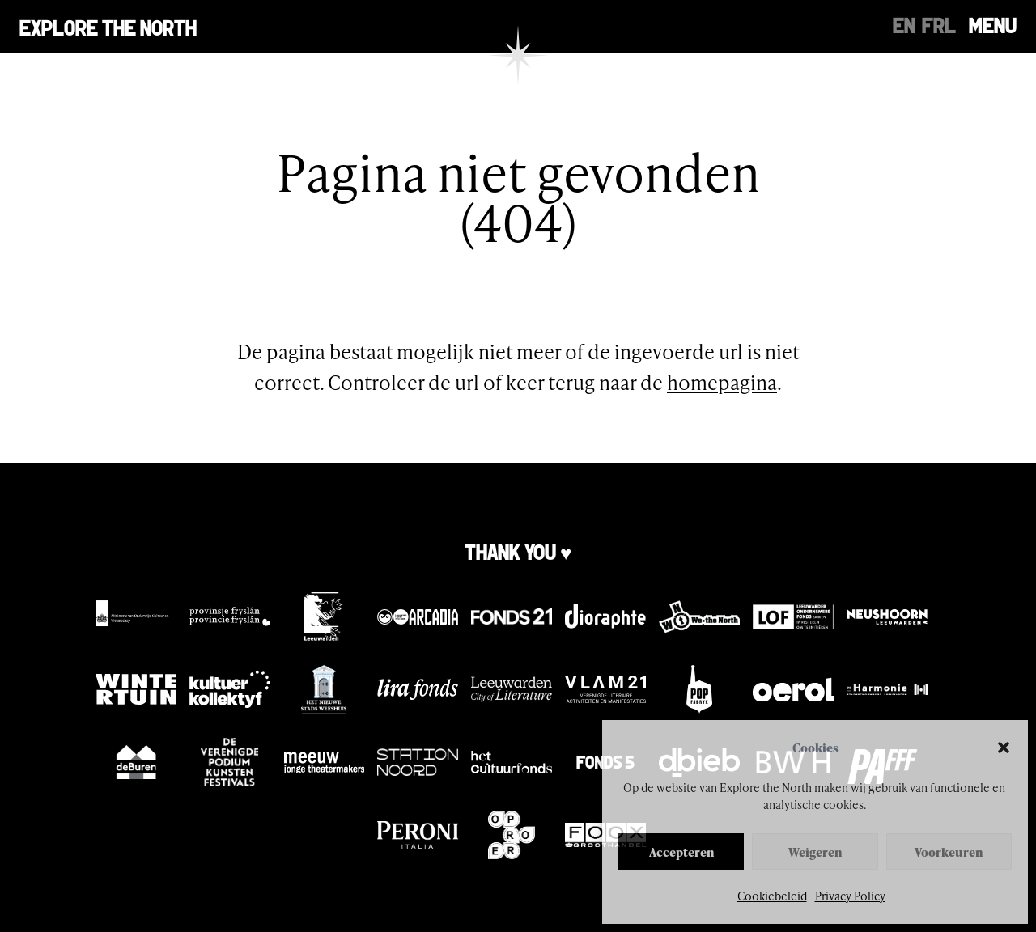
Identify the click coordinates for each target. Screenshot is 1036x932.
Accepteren (681, 852)
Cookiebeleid (772, 896)
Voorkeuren (949, 852)
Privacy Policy (850, 896)
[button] (1004, 747)
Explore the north (108, 26)
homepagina (722, 382)
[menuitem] (904, 24)
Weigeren (815, 852)
